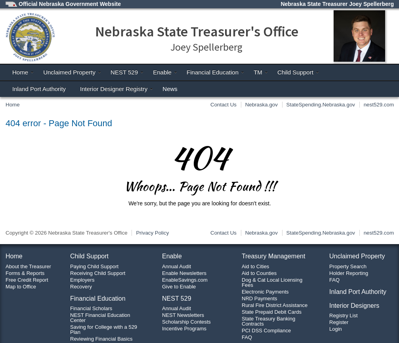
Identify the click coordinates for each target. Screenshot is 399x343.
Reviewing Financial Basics (101, 339)
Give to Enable (179, 287)
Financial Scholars (91, 308)
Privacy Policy (152, 233)
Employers (82, 280)
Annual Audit (176, 266)
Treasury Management (273, 256)
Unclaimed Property (72, 72)
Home (23, 72)
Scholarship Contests (186, 322)
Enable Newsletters (184, 273)
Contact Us (223, 105)
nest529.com (379, 105)
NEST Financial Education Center (100, 317)
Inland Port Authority (39, 88)
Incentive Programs (184, 329)
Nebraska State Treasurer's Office (196, 32)
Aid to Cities (255, 266)
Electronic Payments (265, 292)
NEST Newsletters (183, 315)
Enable (165, 72)
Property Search (348, 266)
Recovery (81, 287)
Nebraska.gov (261, 105)
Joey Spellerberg (206, 47)
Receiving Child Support (97, 273)
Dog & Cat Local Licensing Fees (272, 282)
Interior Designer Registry (116, 88)
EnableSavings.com (185, 280)
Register (338, 322)
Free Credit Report (27, 280)
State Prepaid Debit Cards (272, 312)
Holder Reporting (348, 273)
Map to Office (21, 287)
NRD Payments (259, 298)
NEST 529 (127, 72)
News (170, 88)
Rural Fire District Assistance (274, 305)
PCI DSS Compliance (266, 331)
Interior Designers (354, 305)
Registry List (343, 315)
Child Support (298, 72)
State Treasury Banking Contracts (268, 321)
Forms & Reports (25, 273)
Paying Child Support (94, 266)
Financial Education (215, 72)
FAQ (247, 337)
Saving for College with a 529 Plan (103, 329)
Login (335, 329)
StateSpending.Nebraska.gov (320, 105)
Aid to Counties (259, 273)
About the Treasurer (28, 266)
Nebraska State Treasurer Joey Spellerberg (337, 4)
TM (261, 72)
